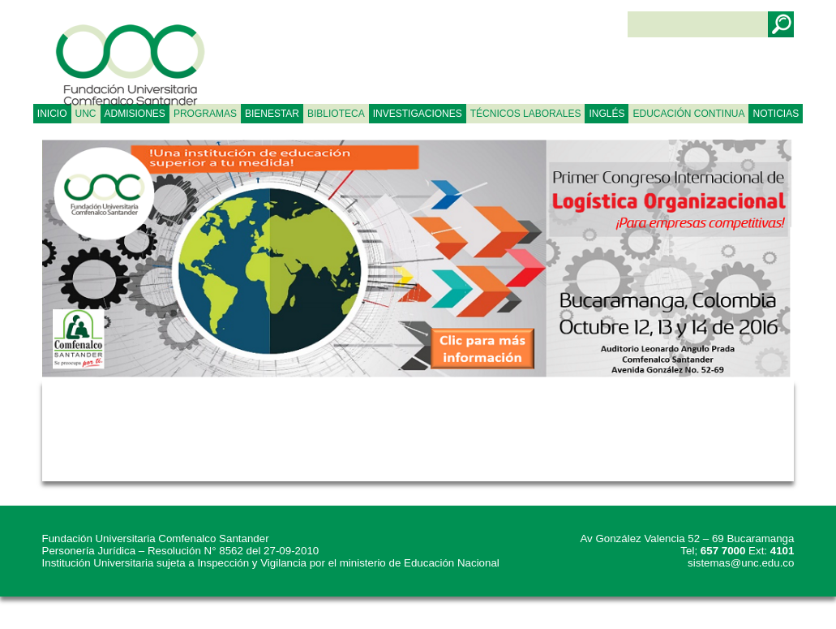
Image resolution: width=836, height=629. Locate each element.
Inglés (606, 113)
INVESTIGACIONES (417, 113)
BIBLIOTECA (336, 113)
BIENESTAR (272, 113)
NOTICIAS (775, 113)
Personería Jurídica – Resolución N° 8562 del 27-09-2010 (180, 551)
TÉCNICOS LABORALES (525, 113)
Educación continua (688, 113)
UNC (85, 113)
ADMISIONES (135, 113)
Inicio (52, 113)
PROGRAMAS (205, 113)
